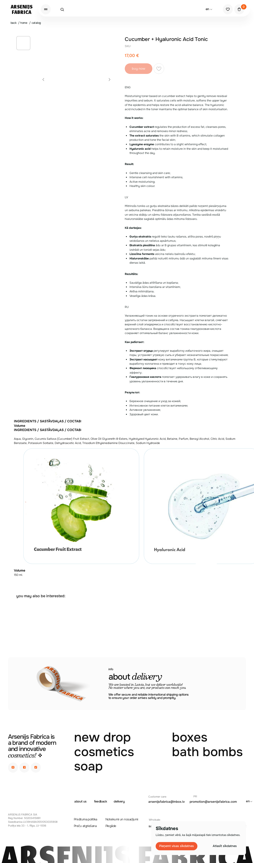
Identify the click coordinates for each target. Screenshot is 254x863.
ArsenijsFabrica (22, 9)
